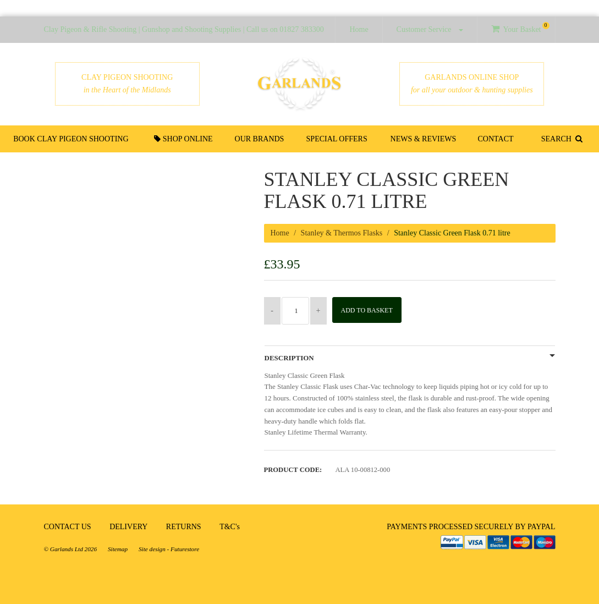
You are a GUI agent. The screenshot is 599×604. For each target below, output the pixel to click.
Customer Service (430, 29)
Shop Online (186, 138)
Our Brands (261, 139)
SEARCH (559, 138)
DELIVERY (128, 527)
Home (358, 29)
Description (289, 358)
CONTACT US (67, 527)
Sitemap (118, 549)
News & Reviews (423, 139)
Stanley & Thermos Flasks (342, 233)
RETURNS (183, 527)
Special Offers (336, 139)
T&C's (229, 527)
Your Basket (520, 28)
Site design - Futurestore (169, 549)
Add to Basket (370, 310)
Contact (494, 139)
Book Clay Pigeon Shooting (73, 139)
